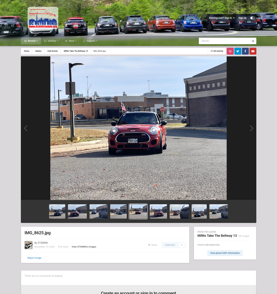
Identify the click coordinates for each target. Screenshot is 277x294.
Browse (31, 40)
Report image (35, 257)
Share (152, 245)
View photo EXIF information (225, 253)
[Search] (215, 41)
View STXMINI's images (84, 246)
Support (91, 40)
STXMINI (43, 242)
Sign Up (242, 18)
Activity (52, 40)
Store (71, 40)
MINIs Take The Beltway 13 (217, 235)
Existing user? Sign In (222, 18)
